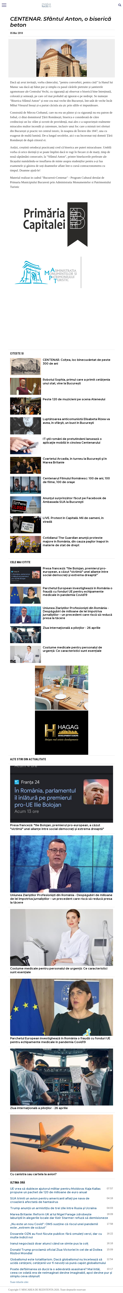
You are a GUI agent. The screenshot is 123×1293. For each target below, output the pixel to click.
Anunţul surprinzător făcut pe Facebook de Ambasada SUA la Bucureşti (74, 500)
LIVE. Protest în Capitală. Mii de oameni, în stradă (73, 519)
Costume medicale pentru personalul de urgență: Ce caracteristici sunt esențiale (72, 649)
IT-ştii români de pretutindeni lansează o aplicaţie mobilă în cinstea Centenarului (72, 440)
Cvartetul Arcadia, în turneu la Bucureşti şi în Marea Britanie (75, 460)
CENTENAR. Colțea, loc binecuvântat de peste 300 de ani (76, 361)
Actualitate (37, 759)
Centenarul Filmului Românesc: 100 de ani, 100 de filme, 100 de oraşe (76, 480)
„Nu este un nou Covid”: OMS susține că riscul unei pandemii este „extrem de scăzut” (54, 1225)
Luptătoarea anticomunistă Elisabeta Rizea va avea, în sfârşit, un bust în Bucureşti (76, 421)
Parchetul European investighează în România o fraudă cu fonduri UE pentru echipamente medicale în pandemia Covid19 (77, 592)
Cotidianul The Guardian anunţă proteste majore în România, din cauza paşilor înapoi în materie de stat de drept (75, 541)
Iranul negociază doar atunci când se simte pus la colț (49, 1243)
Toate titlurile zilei (19, 1282)
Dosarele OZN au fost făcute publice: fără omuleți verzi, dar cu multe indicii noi (56, 1235)
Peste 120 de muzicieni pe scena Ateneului (74, 399)
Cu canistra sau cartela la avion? (33, 1174)
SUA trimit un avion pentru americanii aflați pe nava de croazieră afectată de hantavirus (49, 1200)
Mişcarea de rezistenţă (61, 5)
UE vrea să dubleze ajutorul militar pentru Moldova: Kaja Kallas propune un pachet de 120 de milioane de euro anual (55, 1190)
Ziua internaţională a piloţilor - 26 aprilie (71, 628)
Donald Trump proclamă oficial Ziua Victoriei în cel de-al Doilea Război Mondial (56, 1251)
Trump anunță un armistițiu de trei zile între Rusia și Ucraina (53, 1208)
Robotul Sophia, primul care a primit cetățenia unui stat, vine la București (76, 381)
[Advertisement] (61, 324)
